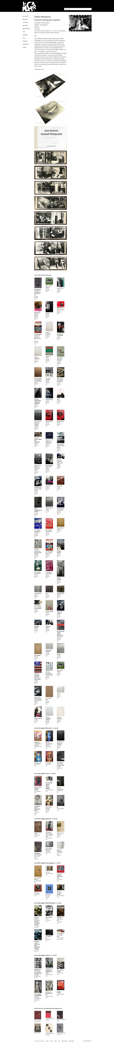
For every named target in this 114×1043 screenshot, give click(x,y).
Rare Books (25, 25)
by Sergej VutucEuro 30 (38, 973)
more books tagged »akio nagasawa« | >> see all (47, 863)
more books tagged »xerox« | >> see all (45, 773)
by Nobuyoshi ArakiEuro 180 (37, 856)
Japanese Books (26, 28)
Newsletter (25, 41)
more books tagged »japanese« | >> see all (45, 818)
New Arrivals (25, 16)
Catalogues (25, 34)
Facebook (64, 1041)
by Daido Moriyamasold (49, 288)
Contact (24, 47)
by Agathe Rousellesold (49, 809)
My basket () (26, 44)
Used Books (25, 22)
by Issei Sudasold (49, 851)
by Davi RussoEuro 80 (37, 835)
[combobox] (78, 9)
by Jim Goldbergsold (38, 790)
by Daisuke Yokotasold (38, 745)
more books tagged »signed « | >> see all (45, 955)
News (24, 38)
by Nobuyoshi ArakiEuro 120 (59, 852)
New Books (25, 19)
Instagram (71, 1041)
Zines (24, 31)
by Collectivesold (37, 764)
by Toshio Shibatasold (49, 873)
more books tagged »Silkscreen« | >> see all (46, 728)
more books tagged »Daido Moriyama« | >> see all (47, 903)
